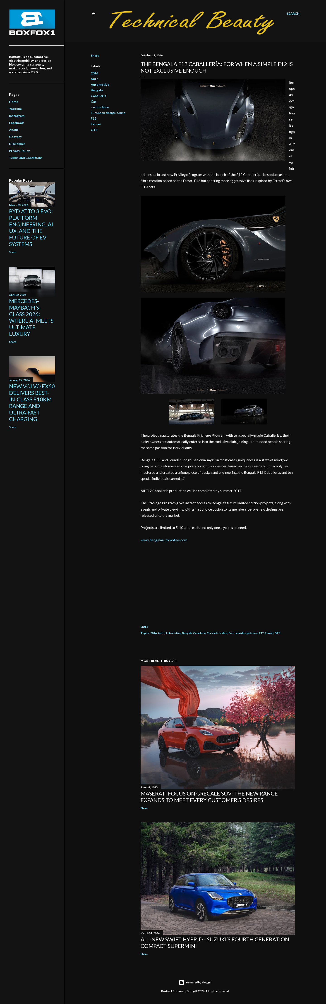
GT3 (94, 130)
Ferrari (96, 124)
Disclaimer (17, 144)
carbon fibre (100, 107)
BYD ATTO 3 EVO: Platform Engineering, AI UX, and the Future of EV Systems (31, 227)
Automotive (100, 84)
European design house (108, 113)
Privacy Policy (19, 151)
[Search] (293, 13)
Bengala (97, 90)
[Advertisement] (218, 580)
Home (13, 102)
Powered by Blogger (195, 982)
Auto (94, 79)
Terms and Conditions (26, 158)
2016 (94, 73)
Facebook (16, 123)
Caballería (98, 96)
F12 (93, 118)
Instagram (16, 116)
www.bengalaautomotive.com (164, 540)
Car (93, 101)
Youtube (15, 109)
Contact (15, 137)
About (14, 130)
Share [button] (95, 55)
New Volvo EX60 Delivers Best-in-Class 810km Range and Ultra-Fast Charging (32, 402)
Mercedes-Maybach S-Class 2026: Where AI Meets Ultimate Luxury (31, 317)
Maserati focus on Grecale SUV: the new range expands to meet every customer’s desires (209, 796)
